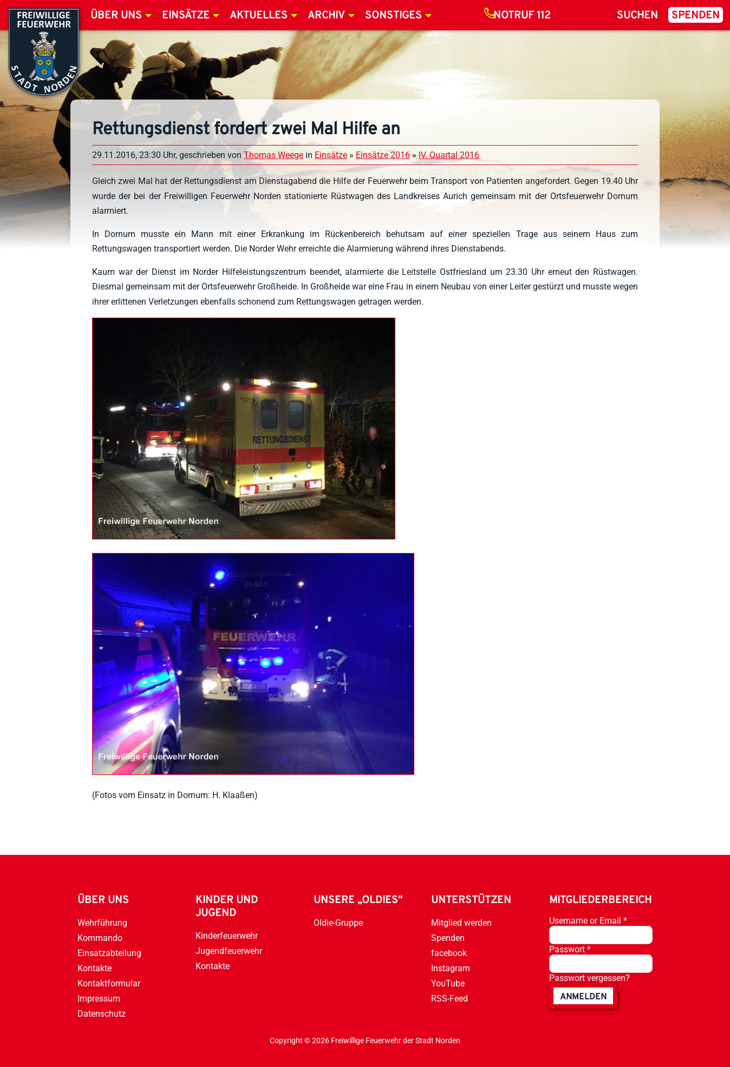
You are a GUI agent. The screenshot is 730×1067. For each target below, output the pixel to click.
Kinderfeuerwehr (226, 936)
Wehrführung (102, 923)
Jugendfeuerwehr (228, 951)
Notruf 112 (522, 15)
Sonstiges (393, 15)
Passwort (570, 949)
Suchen (637, 15)
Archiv (326, 15)
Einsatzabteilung (109, 953)
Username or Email (588, 920)
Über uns (116, 15)
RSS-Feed (449, 998)
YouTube (448, 983)
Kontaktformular (108, 983)
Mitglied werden (461, 923)
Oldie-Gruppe (338, 923)
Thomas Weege (273, 155)
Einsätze (186, 15)
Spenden (696, 15)
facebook (449, 953)
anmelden (583, 997)
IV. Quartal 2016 (449, 155)
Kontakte (94, 968)
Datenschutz (101, 1014)
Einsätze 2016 (383, 155)
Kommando (99, 938)
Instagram (450, 968)
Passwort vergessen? (589, 978)
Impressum (98, 998)
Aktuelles (259, 15)
